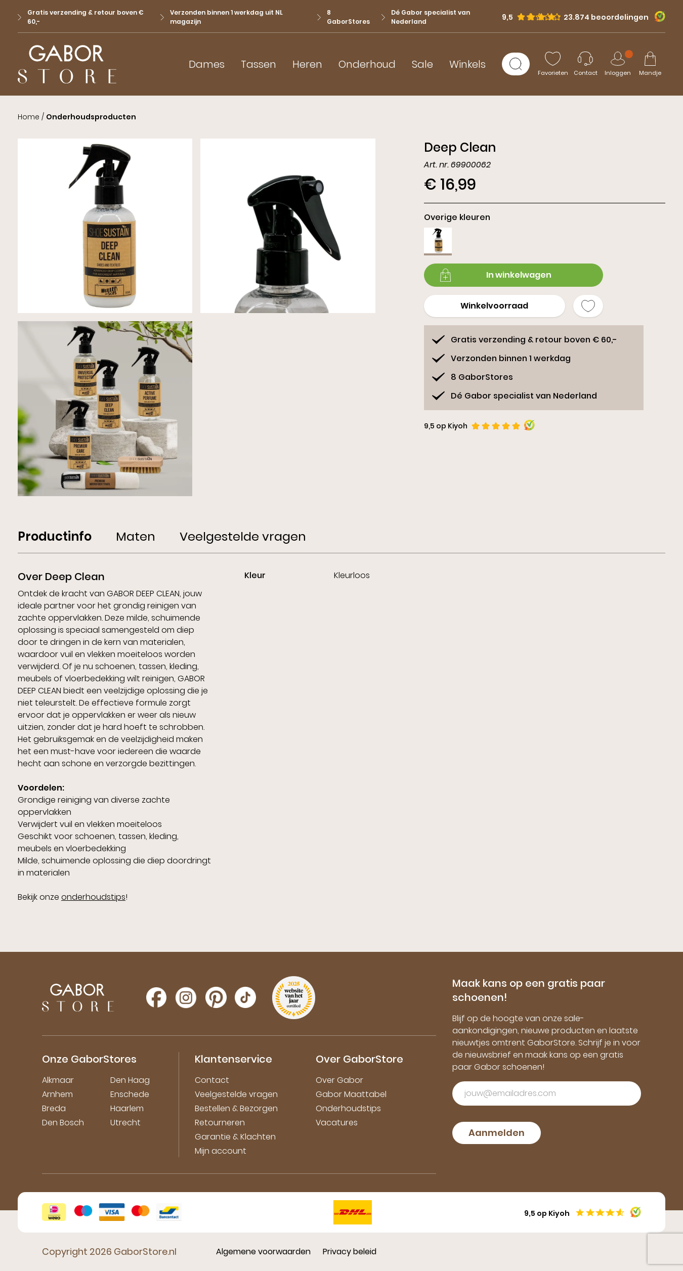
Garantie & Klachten (235, 1137)
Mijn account (220, 1151)
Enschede (129, 1094)
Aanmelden (496, 1132)
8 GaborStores (343, 17)
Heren (307, 64)
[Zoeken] (516, 64)
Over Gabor (339, 1080)
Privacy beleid (349, 1251)
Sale (422, 64)
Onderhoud (367, 64)
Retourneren (220, 1122)
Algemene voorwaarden (263, 1251)
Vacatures (337, 1122)
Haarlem (127, 1108)
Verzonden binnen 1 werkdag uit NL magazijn (221, 17)
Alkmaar (58, 1080)
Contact (212, 1080)
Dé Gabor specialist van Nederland (425, 17)
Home (28, 117)
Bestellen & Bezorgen (236, 1108)
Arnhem (57, 1094)
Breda (54, 1108)
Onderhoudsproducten (91, 117)
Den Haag (130, 1080)
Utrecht (125, 1122)
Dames (207, 64)
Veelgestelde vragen (236, 1094)
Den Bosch (63, 1122)
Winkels (467, 64)
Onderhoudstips (348, 1108)
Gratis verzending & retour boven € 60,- (81, 17)
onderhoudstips (93, 897)
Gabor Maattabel (351, 1094)
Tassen (258, 64)
